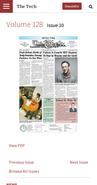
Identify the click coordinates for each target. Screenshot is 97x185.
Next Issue (79, 162)
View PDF (17, 145)
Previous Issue (21, 162)
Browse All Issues (24, 171)
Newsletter (72, 6)
